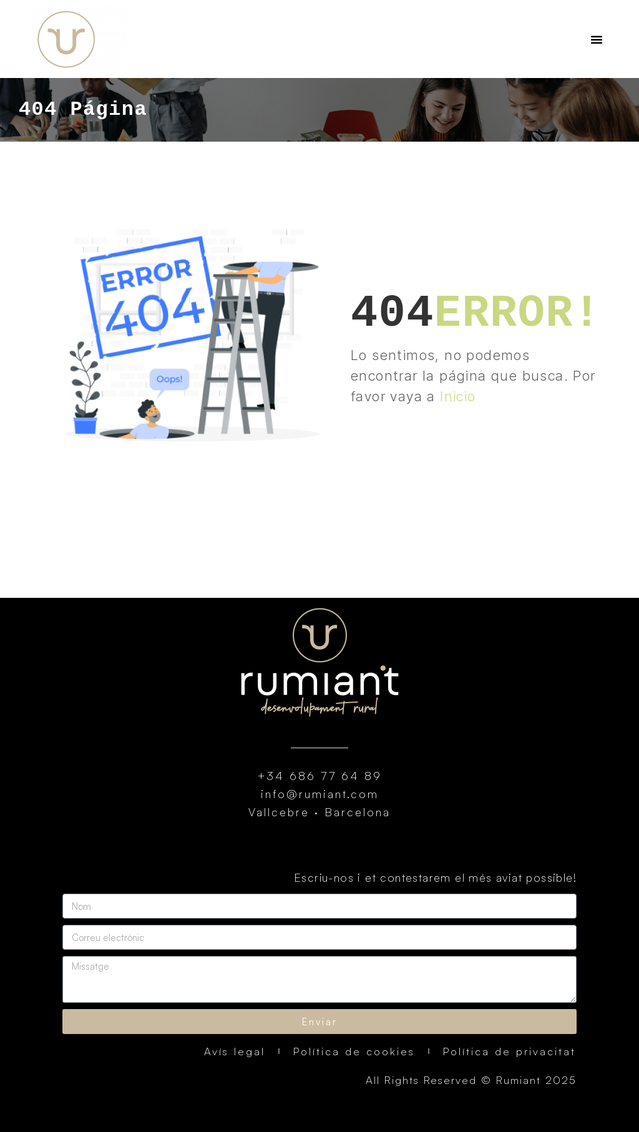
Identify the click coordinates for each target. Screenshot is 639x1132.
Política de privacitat (509, 1051)
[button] (597, 39)
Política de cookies (354, 1051)
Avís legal (234, 1051)
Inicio (458, 396)
